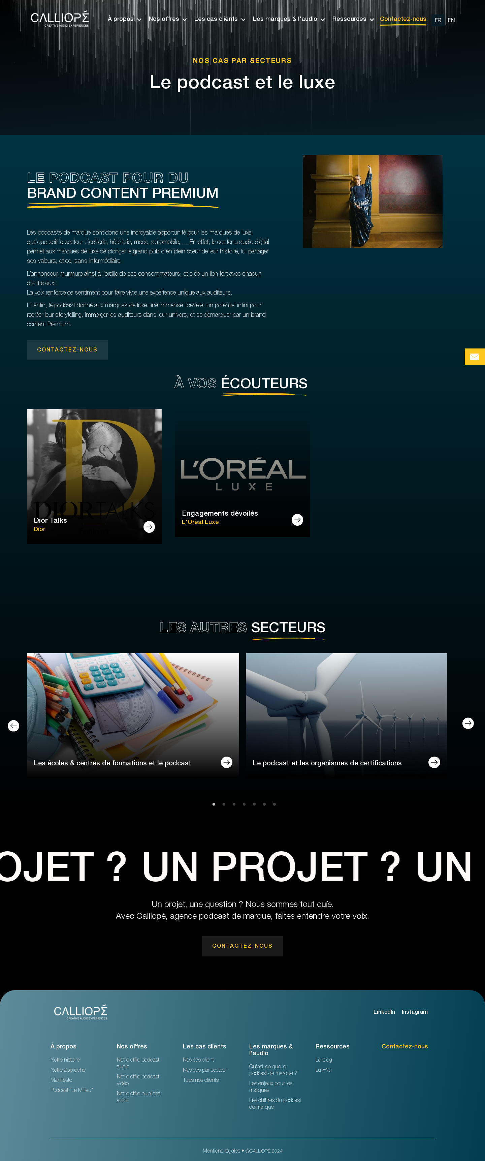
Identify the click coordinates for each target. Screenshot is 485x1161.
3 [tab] (232, 804)
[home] (60, 19)
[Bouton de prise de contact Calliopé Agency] (475, 357)
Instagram (415, 1012)
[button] (121, 19)
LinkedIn (384, 1012)
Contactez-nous (403, 20)
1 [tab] (212, 804)
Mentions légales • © (243, 1151)
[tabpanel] (133, 721)
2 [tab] (222, 804)
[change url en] (451, 20)
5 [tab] (252, 804)
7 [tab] (272, 804)
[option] (444, 19)
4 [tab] (242, 804)
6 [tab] (262, 804)
